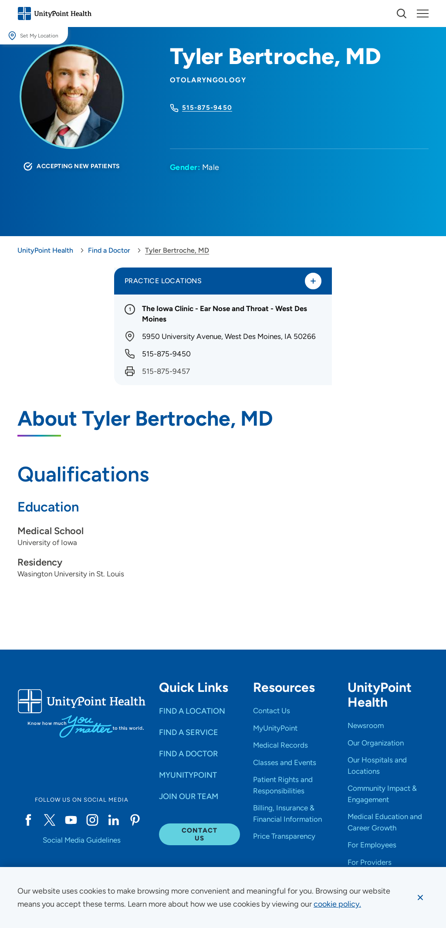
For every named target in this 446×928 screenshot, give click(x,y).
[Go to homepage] (54, 13)
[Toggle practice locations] (313, 281)
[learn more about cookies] (337, 904)
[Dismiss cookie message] (420, 897)
